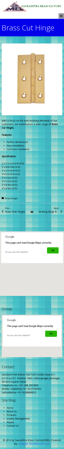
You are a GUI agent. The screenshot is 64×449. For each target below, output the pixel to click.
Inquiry (10, 422)
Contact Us (12, 425)
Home (9, 407)
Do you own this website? (16, 252)
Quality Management (18, 418)
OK (52, 250)
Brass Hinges (11, 198)
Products (11, 415)
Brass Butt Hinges (15, 211)
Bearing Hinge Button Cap (50, 211)
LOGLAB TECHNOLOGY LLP (34, 443)
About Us (11, 411)
